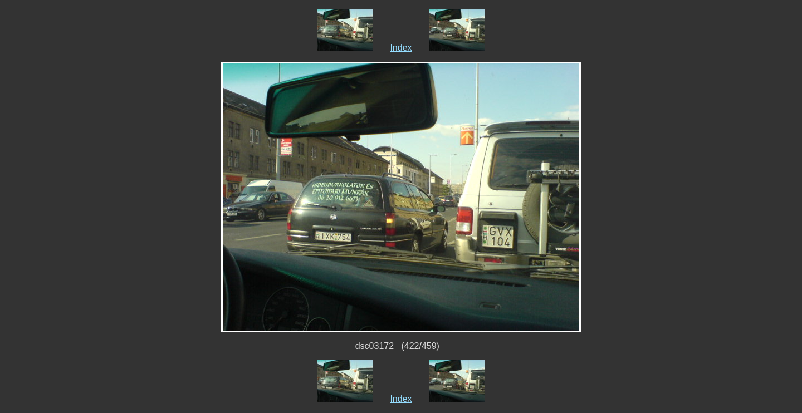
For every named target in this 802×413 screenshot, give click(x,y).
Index (401, 47)
